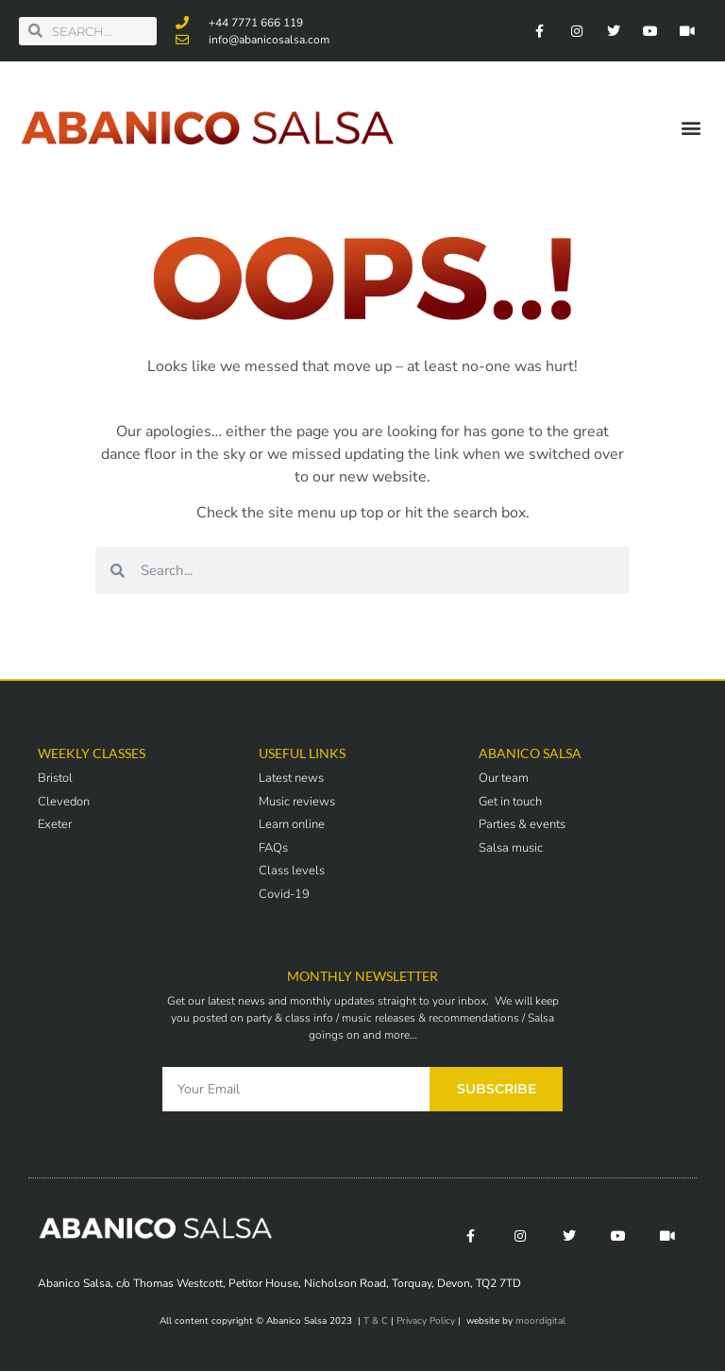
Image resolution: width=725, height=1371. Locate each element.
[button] (690, 128)
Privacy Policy (425, 1321)
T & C (375, 1321)
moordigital (540, 1321)
